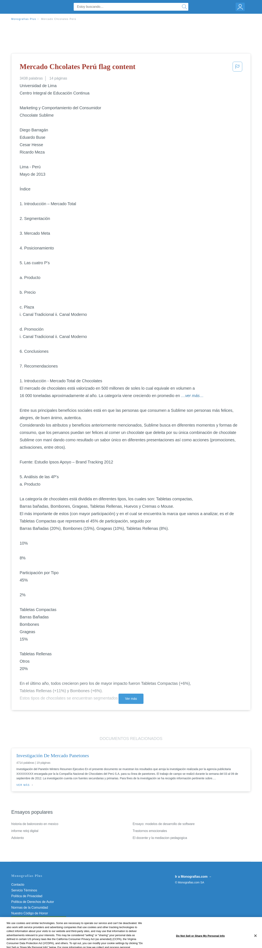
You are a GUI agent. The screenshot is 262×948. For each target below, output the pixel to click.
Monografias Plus (23, 19)
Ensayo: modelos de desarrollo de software (164, 824)
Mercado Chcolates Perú (58, 19)
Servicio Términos (24, 890)
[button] (237, 68)
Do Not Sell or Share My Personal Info (38, 919)
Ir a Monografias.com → (193, 876)
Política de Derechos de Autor (32, 902)
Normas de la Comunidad (29, 907)
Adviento (17, 838)
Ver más (131, 698)
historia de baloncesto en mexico (34, 824)
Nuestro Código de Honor (29, 913)
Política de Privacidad (26, 896)
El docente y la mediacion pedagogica (160, 838)
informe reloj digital (24, 831)
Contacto (17, 884)
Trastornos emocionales (150, 831)
